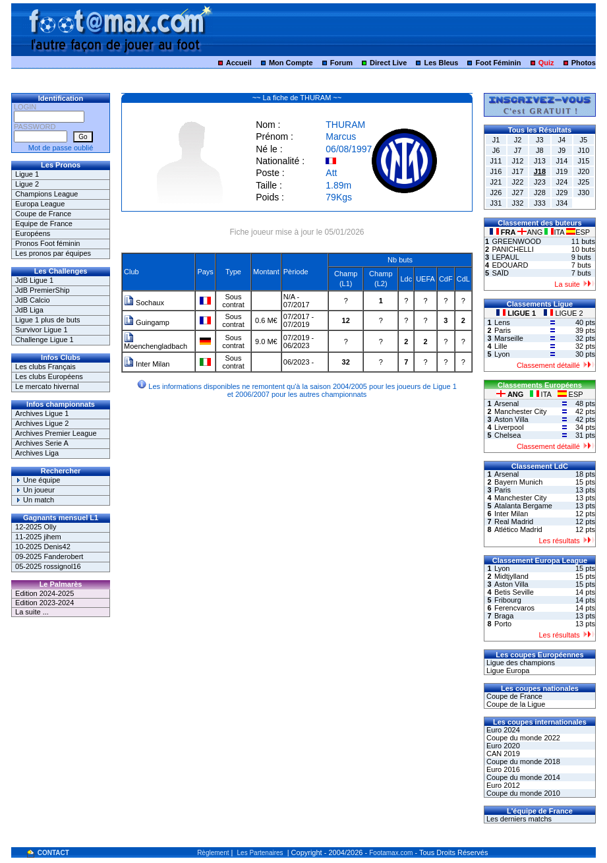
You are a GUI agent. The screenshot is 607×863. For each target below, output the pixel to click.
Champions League (46, 194)
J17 (518, 171)
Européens (32, 233)
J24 (562, 182)
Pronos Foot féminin (47, 243)
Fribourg (507, 600)
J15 (584, 161)
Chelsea (507, 435)
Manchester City (520, 411)
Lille (500, 346)
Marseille (508, 338)
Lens (502, 322)
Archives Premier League (56, 433)
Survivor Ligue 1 (41, 330)
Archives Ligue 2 (42, 423)
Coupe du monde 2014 (522, 777)
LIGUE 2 (563, 313)
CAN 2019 (502, 754)
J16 (496, 171)
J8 (540, 150)
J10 (584, 150)
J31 (496, 203)
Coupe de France (43, 214)
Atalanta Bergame (523, 506)
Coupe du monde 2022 (522, 738)
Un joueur (35, 490)
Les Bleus (441, 63)
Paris (502, 330)
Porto (502, 624)
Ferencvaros (514, 608)
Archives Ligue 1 (42, 413)
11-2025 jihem (38, 537)
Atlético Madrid (518, 529)
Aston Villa (511, 419)
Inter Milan (146, 364)
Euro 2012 (502, 785)
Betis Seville (514, 592)
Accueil (239, 63)
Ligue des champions (519, 663)
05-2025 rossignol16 (48, 566)
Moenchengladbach (155, 343)
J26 (496, 192)
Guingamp (146, 322)
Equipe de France (43, 223)
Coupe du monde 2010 (522, 793)
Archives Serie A (42, 443)
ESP (578, 232)
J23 (540, 182)
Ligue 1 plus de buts (47, 320)
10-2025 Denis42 (43, 547)
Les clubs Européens (49, 376)
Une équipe (37, 480)
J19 (562, 171)
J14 (562, 161)
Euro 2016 (502, 769)
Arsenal (506, 403)
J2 (518, 140)
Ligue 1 (27, 174)
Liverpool (509, 427)
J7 (518, 150)
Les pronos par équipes (53, 253)
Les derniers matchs (518, 819)
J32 (518, 203)
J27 (518, 192)
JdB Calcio (32, 300)
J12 (518, 161)
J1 (496, 140)
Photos (583, 63)
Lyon (501, 354)
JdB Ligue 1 (34, 280)
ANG (530, 232)
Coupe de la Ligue (514, 704)
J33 (540, 203)
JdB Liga (29, 310)
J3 (540, 140)
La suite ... (32, 612)
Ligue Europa (507, 670)
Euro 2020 (502, 746)
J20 (584, 171)
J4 (562, 140)
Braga (503, 616)
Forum (341, 63)
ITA (555, 232)
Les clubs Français (45, 367)
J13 (540, 161)
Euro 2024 (502, 730)
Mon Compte (291, 63)
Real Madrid (513, 521)
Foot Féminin (498, 63)
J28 (540, 192)
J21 (496, 182)
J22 (518, 182)
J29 (562, 192)
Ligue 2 (27, 184)
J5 (584, 140)
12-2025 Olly (35, 527)
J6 (496, 150)
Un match (34, 500)
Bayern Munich (518, 482)
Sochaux (144, 303)
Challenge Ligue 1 (44, 339)
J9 (562, 150)
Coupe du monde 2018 (522, 761)
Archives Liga (37, 453)
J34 (562, 203)
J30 (584, 192)
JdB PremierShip (42, 290)
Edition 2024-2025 (44, 593)
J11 (496, 161)
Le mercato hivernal (47, 386)
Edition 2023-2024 (44, 603)
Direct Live (388, 63)
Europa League (40, 204)
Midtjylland (511, 576)
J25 (584, 182)
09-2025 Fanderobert (49, 556)
